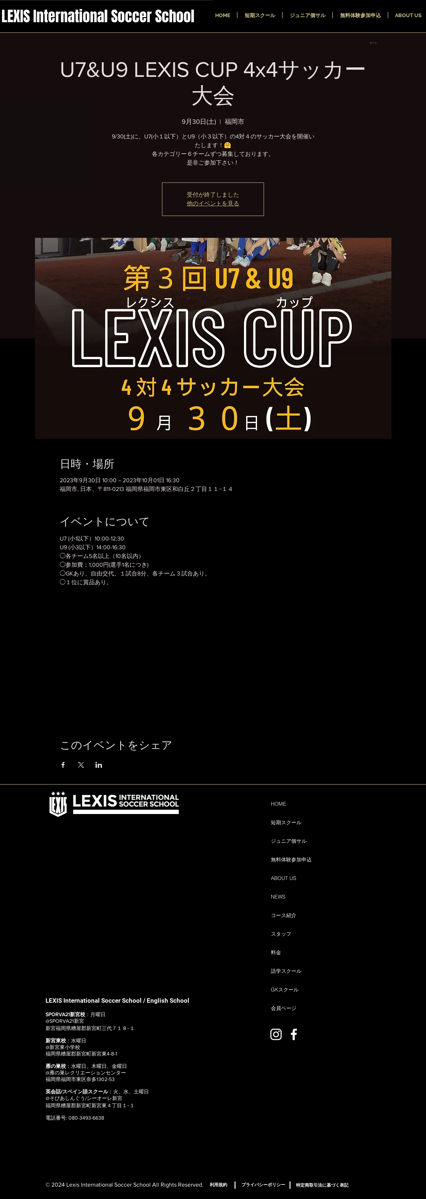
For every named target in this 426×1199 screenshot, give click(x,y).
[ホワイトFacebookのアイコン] (293, 1034)
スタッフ (281, 934)
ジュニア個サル (289, 841)
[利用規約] (218, 1185)
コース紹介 (283, 915)
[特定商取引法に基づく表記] (322, 1185)
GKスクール (285, 989)
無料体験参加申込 (291, 859)
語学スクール (286, 971)
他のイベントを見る (213, 203)
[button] (376, 43)
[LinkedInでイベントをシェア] (98, 765)
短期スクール (286, 822)
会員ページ (283, 1008)
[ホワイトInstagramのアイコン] (276, 1034)
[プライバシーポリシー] (263, 1185)
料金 (276, 952)
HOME (278, 804)
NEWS (278, 896)
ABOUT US (283, 878)
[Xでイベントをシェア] (81, 765)
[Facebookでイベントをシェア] (63, 765)
